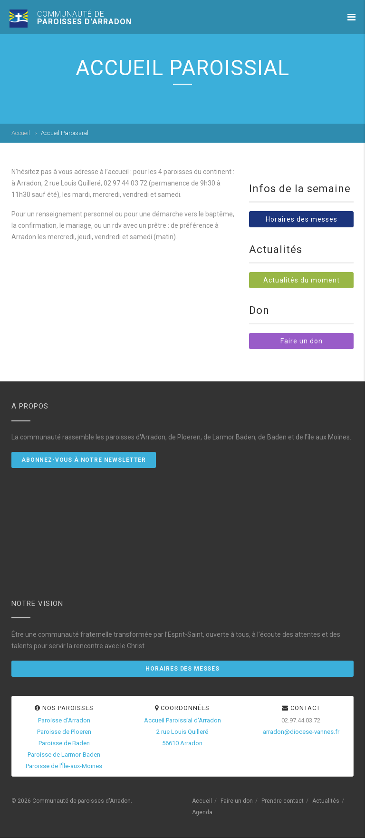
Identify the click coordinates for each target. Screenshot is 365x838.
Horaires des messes (301, 219)
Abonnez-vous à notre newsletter (83, 460)
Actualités (325, 801)
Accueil (20, 132)
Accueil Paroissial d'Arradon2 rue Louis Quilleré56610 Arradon (182, 732)
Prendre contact (282, 801)
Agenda (202, 812)
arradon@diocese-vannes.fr (301, 731)
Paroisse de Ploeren (64, 731)
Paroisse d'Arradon (64, 720)
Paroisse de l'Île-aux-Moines (64, 766)
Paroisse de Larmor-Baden (64, 754)
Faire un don (301, 341)
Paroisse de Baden (64, 743)
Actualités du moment (301, 280)
